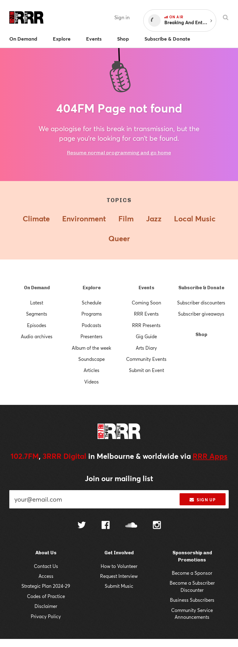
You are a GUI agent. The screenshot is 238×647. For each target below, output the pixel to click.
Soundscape (91, 358)
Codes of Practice (45, 603)
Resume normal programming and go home (119, 151)
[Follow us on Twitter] (81, 533)
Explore (91, 286)
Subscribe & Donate (201, 286)
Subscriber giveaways (201, 312)
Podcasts (91, 324)
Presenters (91, 335)
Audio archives (36, 335)
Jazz (154, 218)
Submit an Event (146, 369)
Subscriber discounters (201, 301)
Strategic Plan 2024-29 (46, 593)
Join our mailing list (119, 487)
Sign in (122, 17)
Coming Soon (146, 301)
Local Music (195, 218)
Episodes (36, 324)
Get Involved (119, 560)
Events (146, 286)
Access (45, 583)
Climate (34, 218)
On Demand (37, 286)
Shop (201, 333)
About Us (45, 560)
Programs (91, 312)
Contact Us (45, 573)
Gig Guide (146, 335)
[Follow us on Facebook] (106, 533)
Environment (83, 218)
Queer (119, 237)
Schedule (91, 301)
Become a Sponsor (192, 580)
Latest (36, 301)
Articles (91, 369)
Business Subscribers (192, 607)
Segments (36, 312)
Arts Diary (146, 346)
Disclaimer (46, 613)
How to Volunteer (119, 573)
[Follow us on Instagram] (157, 533)
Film (126, 218)
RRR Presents (146, 324)
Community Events (146, 358)
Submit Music (119, 593)
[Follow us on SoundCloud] (131, 533)
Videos (92, 380)
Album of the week (91, 346)
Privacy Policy (45, 624)
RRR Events (146, 312)
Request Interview (119, 583)
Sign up (202, 507)
